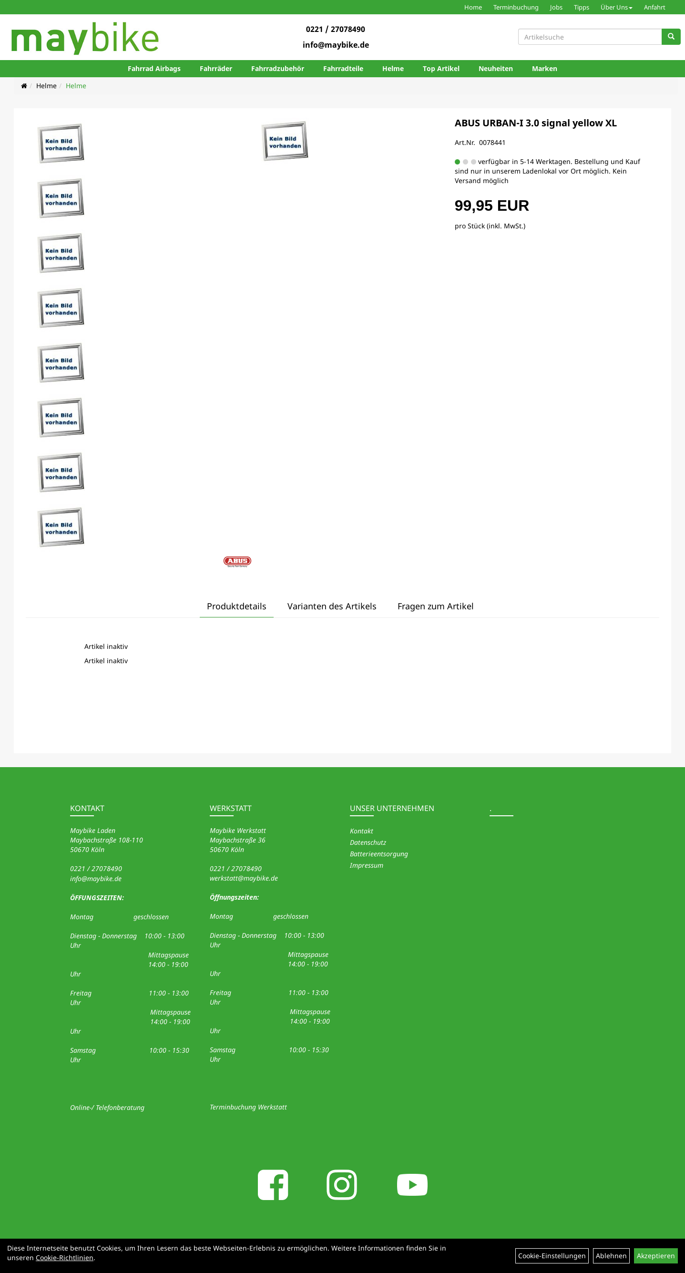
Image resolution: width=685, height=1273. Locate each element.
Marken (544, 68)
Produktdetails (236, 606)
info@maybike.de (336, 45)
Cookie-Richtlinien (64, 1257)
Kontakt (361, 830)
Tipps (581, 7)
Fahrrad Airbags (154, 68)
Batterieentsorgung (379, 853)
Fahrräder (216, 68)
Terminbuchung (516, 7)
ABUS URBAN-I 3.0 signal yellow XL (536, 122)
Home (473, 7)
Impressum (366, 865)
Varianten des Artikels (332, 606)
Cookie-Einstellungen (552, 1255)
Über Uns (617, 7)
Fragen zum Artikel (436, 606)
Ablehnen (611, 1255)
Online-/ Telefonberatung (107, 1107)
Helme (393, 68)
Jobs (556, 7)
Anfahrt (654, 7)
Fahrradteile (343, 68)
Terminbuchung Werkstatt (248, 1106)
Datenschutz (368, 842)
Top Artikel (441, 68)
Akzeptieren (656, 1255)
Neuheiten (496, 68)
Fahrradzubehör (277, 68)
